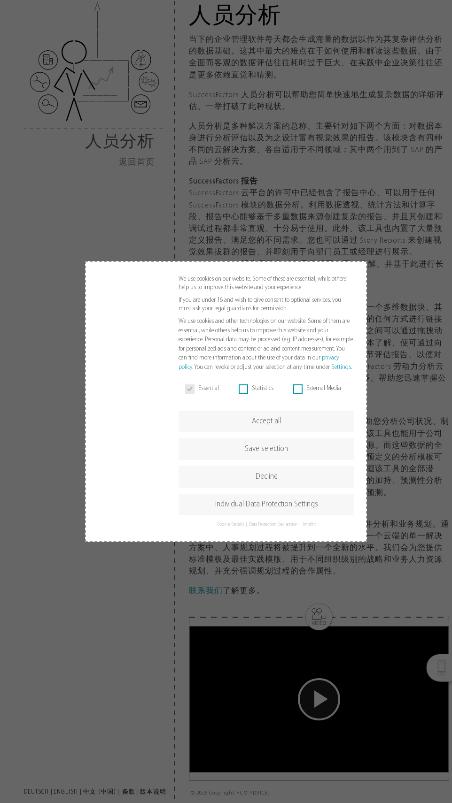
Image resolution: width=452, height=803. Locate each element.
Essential (202, 388)
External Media (317, 388)
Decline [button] (267, 477)
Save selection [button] (266, 449)
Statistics (256, 388)
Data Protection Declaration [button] (273, 524)
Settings (341, 367)
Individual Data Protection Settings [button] (266, 504)
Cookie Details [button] (231, 524)
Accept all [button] (266, 421)
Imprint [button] (309, 524)
